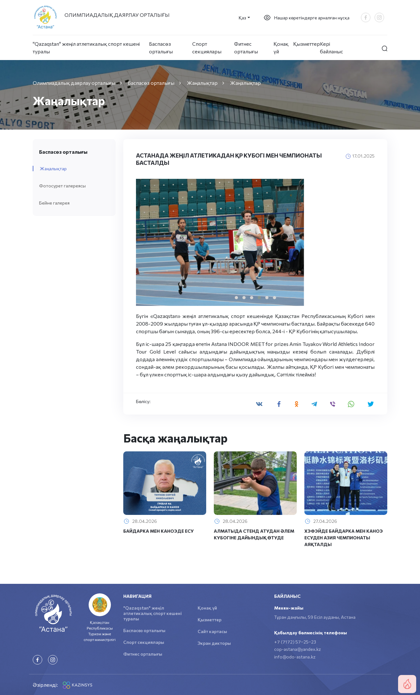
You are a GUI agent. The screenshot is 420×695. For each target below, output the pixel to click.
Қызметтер (306, 44)
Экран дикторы (214, 643)
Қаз (242, 17)
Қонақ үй (281, 47)
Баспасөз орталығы (161, 47)
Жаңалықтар (53, 168)
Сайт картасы (212, 631)
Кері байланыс (331, 47)
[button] (236, 297)
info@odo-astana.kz (294, 656)
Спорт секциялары (206, 47)
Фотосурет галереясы (62, 185)
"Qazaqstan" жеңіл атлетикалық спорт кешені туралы (86, 47)
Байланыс (287, 596)
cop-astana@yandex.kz (297, 649)
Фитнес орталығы (246, 47)
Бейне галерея (54, 203)
